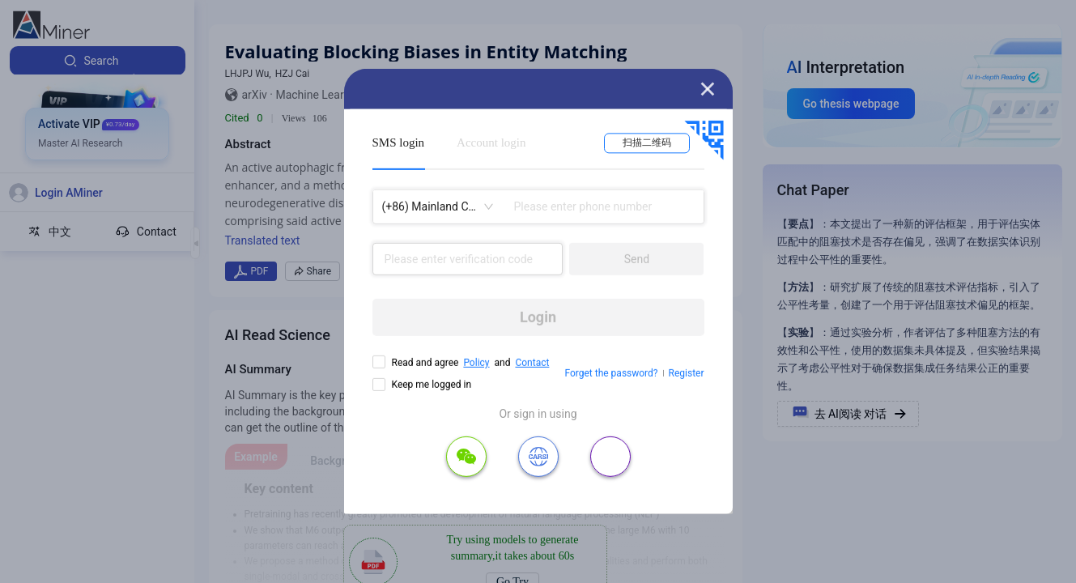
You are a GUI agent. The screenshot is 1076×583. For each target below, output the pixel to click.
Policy (476, 362)
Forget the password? (610, 373)
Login (538, 317)
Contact (532, 362)
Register (686, 373)
